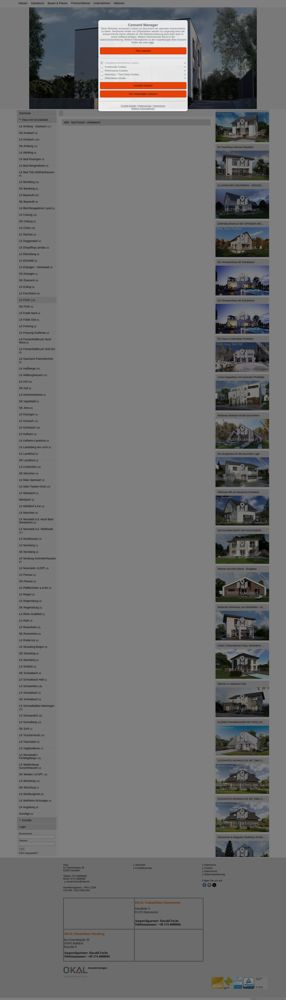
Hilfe (151, 42)
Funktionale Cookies (116, 67)
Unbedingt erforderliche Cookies (122, 63)
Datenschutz (145, 105)
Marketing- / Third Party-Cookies (122, 74)
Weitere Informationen (143, 108)
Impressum (159, 105)
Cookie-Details (128, 105)
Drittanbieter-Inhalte (115, 78)
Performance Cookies (116, 70)
